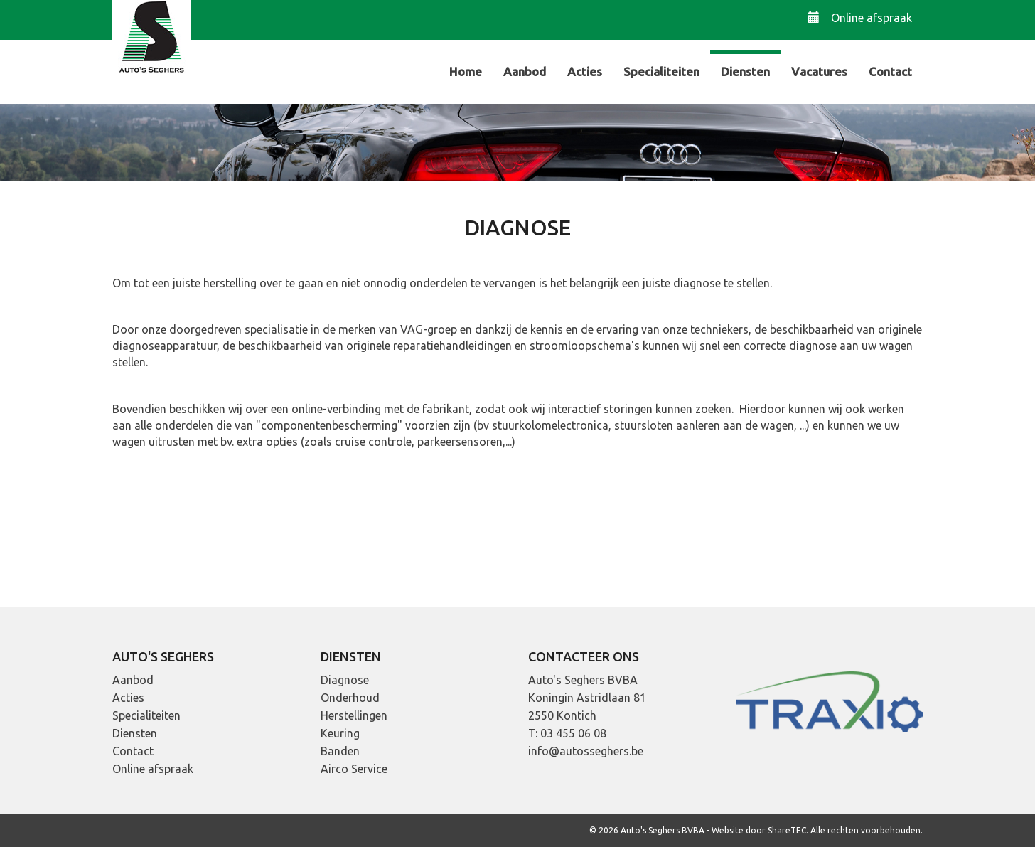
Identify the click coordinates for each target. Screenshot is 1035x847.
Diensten (745, 71)
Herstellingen (354, 715)
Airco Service (354, 768)
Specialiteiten (661, 71)
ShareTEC (787, 830)
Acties (584, 71)
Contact (890, 71)
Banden (340, 751)
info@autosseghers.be (585, 751)
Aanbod (524, 71)
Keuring (340, 733)
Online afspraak (860, 17)
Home (465, 71)
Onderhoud (350, 697)
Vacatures (819, 71)
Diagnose (345, 679)
